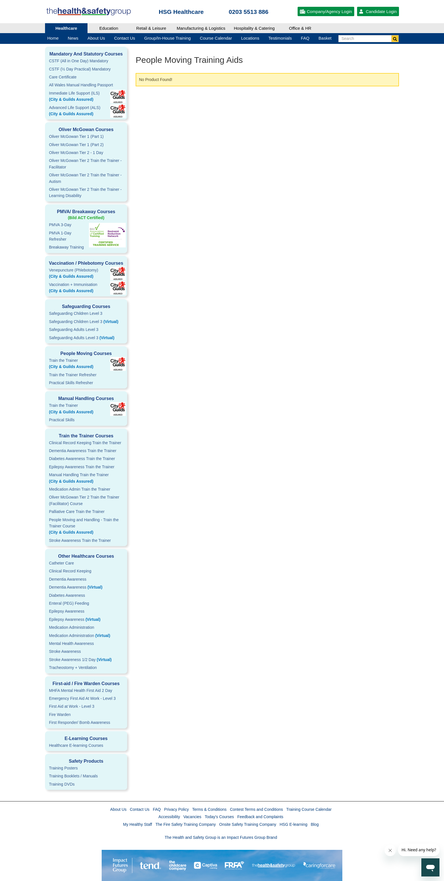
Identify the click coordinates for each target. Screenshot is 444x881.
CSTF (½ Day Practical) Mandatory (80, 69)
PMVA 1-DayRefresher (60, 236)
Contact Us (140, 809)
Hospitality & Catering (254, 28)
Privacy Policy (176, 809)
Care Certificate (62, 77)
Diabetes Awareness (67, 595)
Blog (315, 824)
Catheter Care (61, 563)
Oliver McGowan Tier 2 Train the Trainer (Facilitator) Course (84, 500)
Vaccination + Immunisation (77, 288)
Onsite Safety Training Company (247, 824)
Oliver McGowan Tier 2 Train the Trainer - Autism (85, 178)
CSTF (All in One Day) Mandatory (78, 61)
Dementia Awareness (67, 579)
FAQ (157, 809)
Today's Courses (219, 816)
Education (108, 28)
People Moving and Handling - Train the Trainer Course (86, 527)
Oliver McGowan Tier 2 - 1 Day (76, 152)
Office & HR (300, 28)
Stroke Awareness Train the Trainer (80, 540)
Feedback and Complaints (260, 816)
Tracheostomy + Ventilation (73, 667)
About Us (118, 809)
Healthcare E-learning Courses (76, 745)
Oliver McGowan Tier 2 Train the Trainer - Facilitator (85, 163)
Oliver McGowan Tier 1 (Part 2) (76, 144)
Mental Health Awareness (71, 643)
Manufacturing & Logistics (201, 28)
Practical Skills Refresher (71, 382)
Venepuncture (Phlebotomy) (86, 274)
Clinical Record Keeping (70, 571)
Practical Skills (61, 420)
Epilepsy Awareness (66, 611)
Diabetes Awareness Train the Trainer (82, 458)
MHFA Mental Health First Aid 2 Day (80, 690)
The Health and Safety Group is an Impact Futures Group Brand (221, 837)
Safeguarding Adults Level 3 (73, 329)
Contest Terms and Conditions (256, 809)
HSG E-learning (293, 824)
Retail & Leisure (151, 28)
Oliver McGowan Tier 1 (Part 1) (76, 136)
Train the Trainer (86, 364)
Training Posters (63, 768)
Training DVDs (62, 784)
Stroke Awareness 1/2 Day (80, 659)
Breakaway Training (66, 247)
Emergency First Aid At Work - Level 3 (82, 698)
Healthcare (66, 28)
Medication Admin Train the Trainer (79, 489)
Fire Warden (60, 714)
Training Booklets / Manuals (73, 776)
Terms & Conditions (209, 809)
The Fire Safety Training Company (185, 824)
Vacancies (192, 816)
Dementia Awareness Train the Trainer (82, 450)
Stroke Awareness (65, 651)
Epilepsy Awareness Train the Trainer (81, 467)
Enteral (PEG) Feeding (69, 603)
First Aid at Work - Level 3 (71, 706)
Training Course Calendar (309, 809)
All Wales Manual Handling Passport (81, 85)
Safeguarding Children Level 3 (75, 313)
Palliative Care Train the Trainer (76, 511)
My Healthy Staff (137, 824)
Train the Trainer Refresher (73, 375)
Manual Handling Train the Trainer (86, 478)
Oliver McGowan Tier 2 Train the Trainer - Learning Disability (85, 192)
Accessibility (169, 816)
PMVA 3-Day (60, 225)
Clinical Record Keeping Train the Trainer (85, 442)
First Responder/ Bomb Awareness (79, 722)
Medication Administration (71, 627)
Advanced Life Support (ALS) (86, 111)
